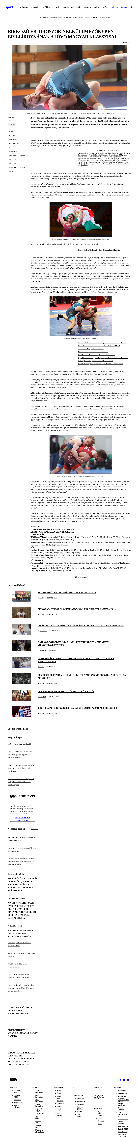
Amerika (66, 7)
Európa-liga (39, 1113)
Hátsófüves (17, 1100)
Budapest (23, 155)
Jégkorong (80, 1104)
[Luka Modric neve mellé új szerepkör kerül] (21, 700)
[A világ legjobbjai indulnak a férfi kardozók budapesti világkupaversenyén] (21, 651)
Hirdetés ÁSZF (123, 1129)
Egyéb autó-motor (100, 1113)
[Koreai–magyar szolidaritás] (23, 744)
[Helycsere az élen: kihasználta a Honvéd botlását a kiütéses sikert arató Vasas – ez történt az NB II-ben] (23, 862)
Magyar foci (14, 1087)
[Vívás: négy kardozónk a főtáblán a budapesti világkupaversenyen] (21, 634)
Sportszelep (98, 1087)
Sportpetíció (43, 17)
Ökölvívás (60, 1103)
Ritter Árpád (12, 155)
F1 (72, 7)
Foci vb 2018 (37, 1117)
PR (21, 171)
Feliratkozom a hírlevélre (22, 819)
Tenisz (59, 1106)
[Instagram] (119, 1080)
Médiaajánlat (122, 1093)
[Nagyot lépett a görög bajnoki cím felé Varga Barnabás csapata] (23, 849)
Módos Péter (12, 167)
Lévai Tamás (12, 163)
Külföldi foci (35, 1087)
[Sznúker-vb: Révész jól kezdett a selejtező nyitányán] (23, 955)
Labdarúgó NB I (13, 898)
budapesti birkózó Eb (15, 143)
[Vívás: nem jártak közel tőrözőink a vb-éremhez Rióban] (23, 944)
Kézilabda (80, 1098)
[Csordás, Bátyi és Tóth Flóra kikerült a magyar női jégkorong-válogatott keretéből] (23, 755)
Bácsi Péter (12, 147)
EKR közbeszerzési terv (122, 1114)
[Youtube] (128, 1080)
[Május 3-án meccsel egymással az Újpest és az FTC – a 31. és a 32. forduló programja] (23, 782)
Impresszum (122, 1090)
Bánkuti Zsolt (13, 151)
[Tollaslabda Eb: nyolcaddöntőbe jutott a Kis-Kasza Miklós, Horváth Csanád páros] (23, 768)
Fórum (100, 1118)
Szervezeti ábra (123, 1119)
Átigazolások (18, 1102)
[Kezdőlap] (9, 7)
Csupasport (87, 17)
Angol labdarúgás (39, 1091)
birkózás (22, 167)
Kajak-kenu (59, 1097)
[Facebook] (124, 1080)
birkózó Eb (12, 135)
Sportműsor (69, 17)
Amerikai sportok (80, 1108)
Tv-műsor (101, 1121)
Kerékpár (60, 1101)
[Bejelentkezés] (105, 7)
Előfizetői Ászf (122, 1132)
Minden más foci (38, 1126)
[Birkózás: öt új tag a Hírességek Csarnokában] (21, 601)
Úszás (59, 1093)
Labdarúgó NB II (17, 1096)
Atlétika (59, 1090)
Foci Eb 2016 (38, 1121)
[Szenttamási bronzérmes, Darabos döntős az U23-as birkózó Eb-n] (21, 717)
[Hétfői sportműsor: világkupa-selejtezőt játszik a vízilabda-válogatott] (23, 839)
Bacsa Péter (12, 171)
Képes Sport (78, 17)
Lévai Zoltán (13, 159)
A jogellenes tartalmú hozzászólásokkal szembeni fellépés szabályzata (123, 1100)
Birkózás (41, 598)
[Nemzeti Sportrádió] (120, 7)
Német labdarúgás (39, 1105)
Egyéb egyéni (42, 631)
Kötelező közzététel (121, 1109)
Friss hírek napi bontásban (56, 17)
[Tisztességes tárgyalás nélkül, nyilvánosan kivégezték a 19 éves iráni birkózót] (21, 683)
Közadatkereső (123, 1126)
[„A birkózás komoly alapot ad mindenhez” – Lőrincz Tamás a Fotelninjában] (21, 667)
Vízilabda (80, 1111)
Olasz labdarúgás (39, 1100)
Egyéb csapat (79, 1115)
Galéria (96, 7)
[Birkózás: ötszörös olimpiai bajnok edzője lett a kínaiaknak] (21, 618)
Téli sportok (59, 1114)
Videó (100, 1124)
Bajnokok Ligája (38, 1110)
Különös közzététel (121, 1122)
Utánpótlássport (106, 17)
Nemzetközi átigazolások (39, 1131)
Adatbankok (23, 7)
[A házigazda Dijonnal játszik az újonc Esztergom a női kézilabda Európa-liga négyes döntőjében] (23, 988)
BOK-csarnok (13, 139)
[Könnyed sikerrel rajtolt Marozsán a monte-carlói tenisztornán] (23, 976)
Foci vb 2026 (42, 697)
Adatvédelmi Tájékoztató (122, 1135)
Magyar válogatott (17, 1106)
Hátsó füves (96, 17)
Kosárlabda (81, 1101)
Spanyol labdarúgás (39, 1096)
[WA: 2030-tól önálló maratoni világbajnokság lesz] (23, 965)
